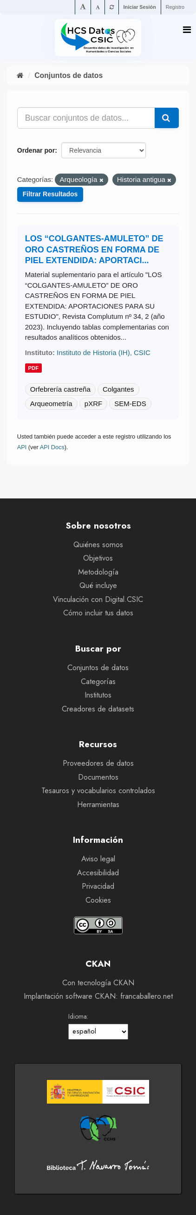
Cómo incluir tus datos (98, 613)
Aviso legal (98, 858)
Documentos (98, 777)
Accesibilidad (98, 872)
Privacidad (98, 886)
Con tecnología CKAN (98, 982)
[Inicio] (20, 75)
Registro (175, 7)
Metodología (98, 572)
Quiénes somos (98, 544)
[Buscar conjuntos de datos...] (86, 118)
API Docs (52, 447)
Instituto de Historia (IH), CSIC (103, 352)
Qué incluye (98, 585)
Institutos (98, 695)
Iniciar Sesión (140, 7)
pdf (33, 368)
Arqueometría (51, 403)
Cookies (98, 900)
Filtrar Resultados (50, 194)
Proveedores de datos (98, 763)
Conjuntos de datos (68, 75)
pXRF (93, 403)
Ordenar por (36, 150)
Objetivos (98, 558)
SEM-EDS (130, 403)
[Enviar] (167, 118)
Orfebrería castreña (60, 389)
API (22, 447)
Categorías (98, 681)
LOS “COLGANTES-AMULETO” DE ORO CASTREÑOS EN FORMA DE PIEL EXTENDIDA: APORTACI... (94, 249)
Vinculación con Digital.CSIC (98, 599)
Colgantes (118, 389)
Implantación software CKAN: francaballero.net (98, 996)
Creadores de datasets (98, 709)
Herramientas (98, 804)
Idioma (77, 1016)
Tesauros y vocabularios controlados (98, 790)
